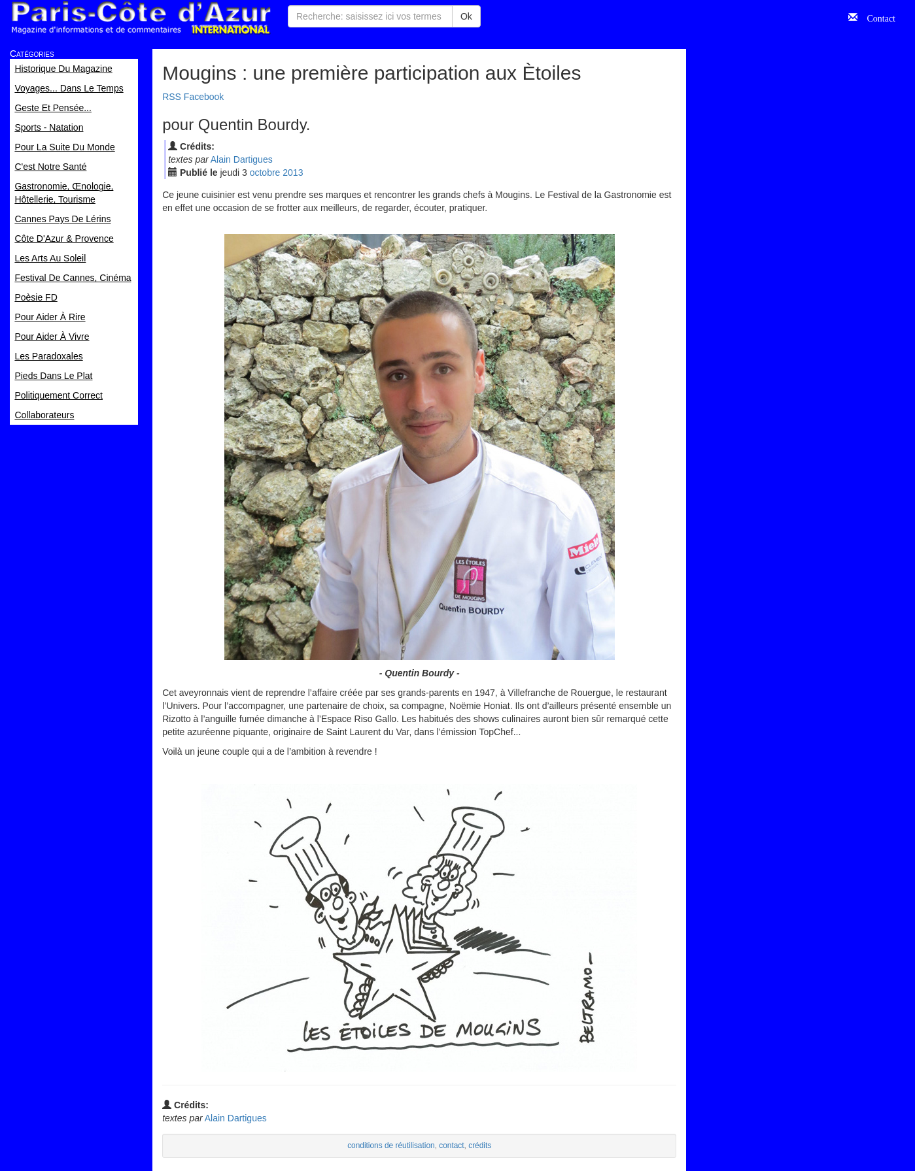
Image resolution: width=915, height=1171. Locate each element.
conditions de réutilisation (391, 1145)
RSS (171, 96)
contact (451, 1145)
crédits (479, 1145)
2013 (293, 172)
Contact (876, 17)
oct (265, 172)
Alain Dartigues (242, 159)
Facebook (204, 96)
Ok (466, 16)
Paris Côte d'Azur (140, 18)
